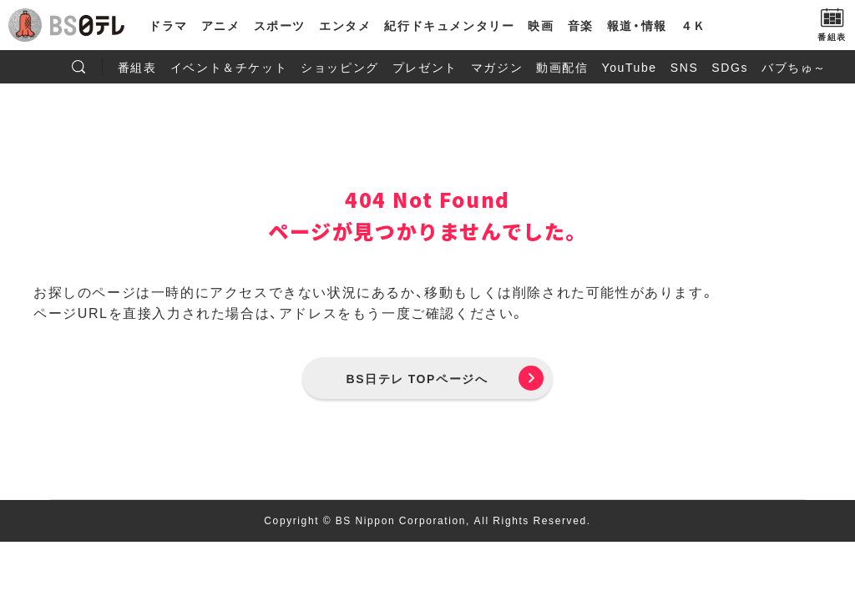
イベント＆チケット (228, 66)
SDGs (729, 66)
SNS (684, 66)
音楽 (581, 25)
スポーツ (280, 25)
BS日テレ (87, 25)
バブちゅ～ (794, 66)
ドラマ (168, 25)
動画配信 (562, 66)
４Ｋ (693, 25)
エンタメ (345, 25)
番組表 (137, 66)
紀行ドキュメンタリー (449, 25)
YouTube (629, 66)
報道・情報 (637, 25)
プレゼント (425, 66)
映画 (541, 25)
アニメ (220, 25)
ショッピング (340, 66)
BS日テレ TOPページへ (417, 378)
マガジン (497, 66)
